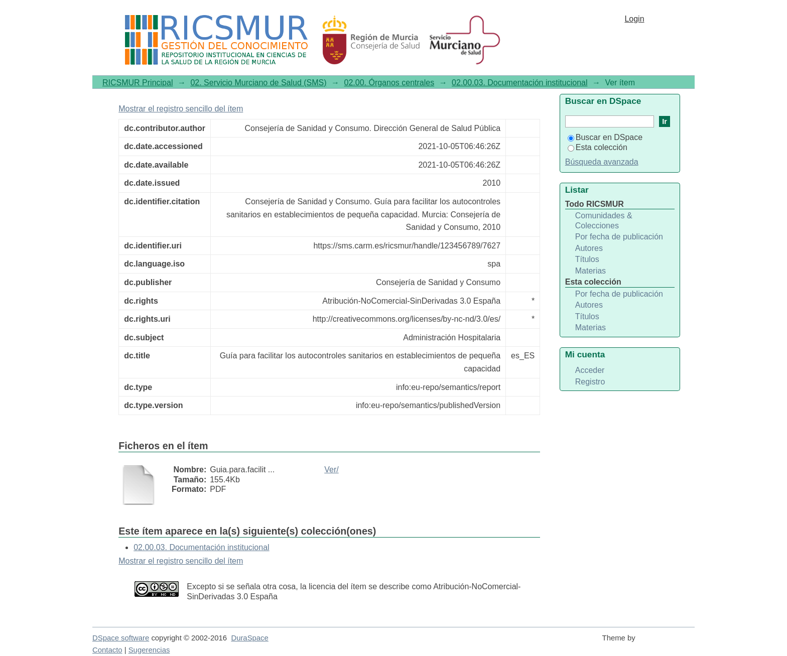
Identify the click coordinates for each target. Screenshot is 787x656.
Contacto (107, 650)
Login (634, 19)
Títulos (587, 259)
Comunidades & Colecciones (603, 220)
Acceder (590, 370)
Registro (590, 381)
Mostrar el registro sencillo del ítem (180, 108)
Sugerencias (149, 650)
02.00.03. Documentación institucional (519, 82)
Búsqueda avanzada (601, 162)
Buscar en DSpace (605, 137)
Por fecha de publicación (619, 236)
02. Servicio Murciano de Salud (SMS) (258, 82)
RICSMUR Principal (137, 82)
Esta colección (597, 147)
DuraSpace (249, 638)
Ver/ (331, 469)
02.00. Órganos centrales (389, 82)
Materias (590, 271)
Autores (589, 248)
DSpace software (120, 638)
